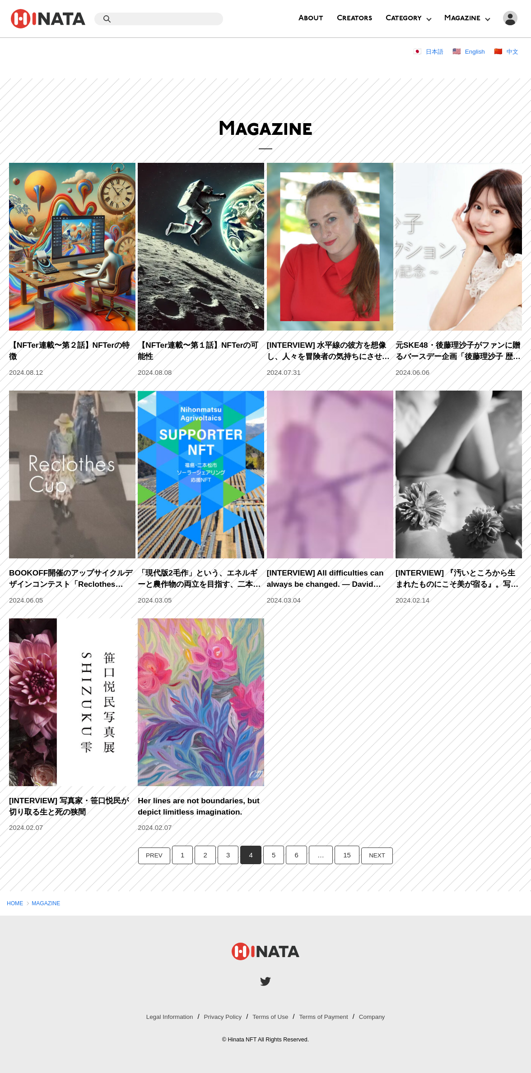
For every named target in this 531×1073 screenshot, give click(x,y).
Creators (354, 18)
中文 (511, 51)
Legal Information (161, 1016)
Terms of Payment (329, 1016)
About (310, 18)
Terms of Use (271, 1016)
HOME (16, 903)
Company (381, 1016)
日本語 (429, 51)
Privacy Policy (219, 1016)
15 (347, 855)
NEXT (379, 855)
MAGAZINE (50, 903)
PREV (152, 855)
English (472, 51)
